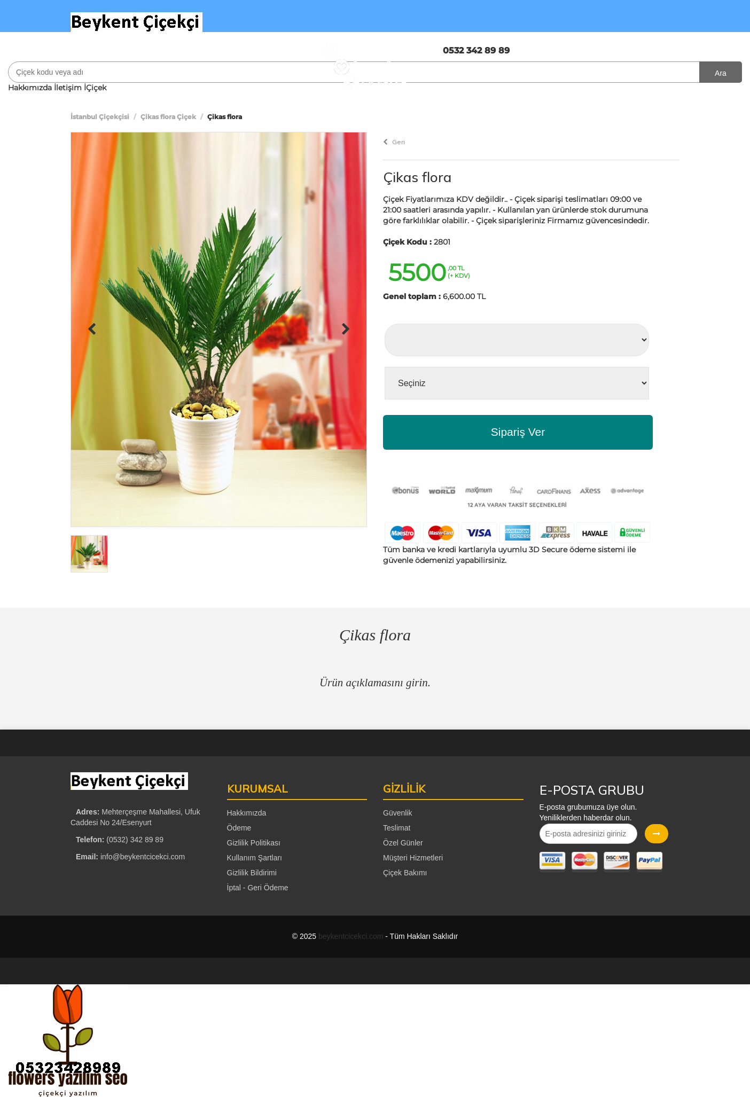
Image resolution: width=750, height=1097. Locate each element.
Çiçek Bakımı (405, 872)
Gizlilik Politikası (253, 843)
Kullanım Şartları (254, 857)
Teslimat (396, 828)
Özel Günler (403, 843)
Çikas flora (417, 177)
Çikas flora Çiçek (168, 117)
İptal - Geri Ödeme (257, 887)
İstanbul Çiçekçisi (100, 117)
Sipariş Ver (518, 432)
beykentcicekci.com (350, 936)
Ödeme (239, 828)
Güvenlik (397, 813)
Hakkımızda (30, 87)
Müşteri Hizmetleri (413, 857)
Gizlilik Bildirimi (252, 872)
